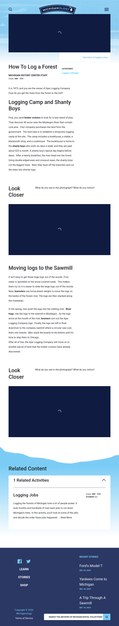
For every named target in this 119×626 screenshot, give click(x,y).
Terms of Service (24, 618)
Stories (24, 577)
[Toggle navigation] (106, 9)
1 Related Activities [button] (59, 480)
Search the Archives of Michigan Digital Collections (79, 617)
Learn (24, 569)
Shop (24, 585)
